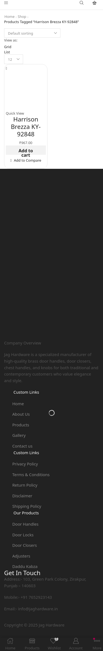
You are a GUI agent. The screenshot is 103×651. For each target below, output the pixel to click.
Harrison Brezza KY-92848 (26, 126)
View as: (11, 40)
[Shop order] (32, 33)
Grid (7, 46)
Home (9, 16)
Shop (22, 16)
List (7, 51)
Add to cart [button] (26, 151)
